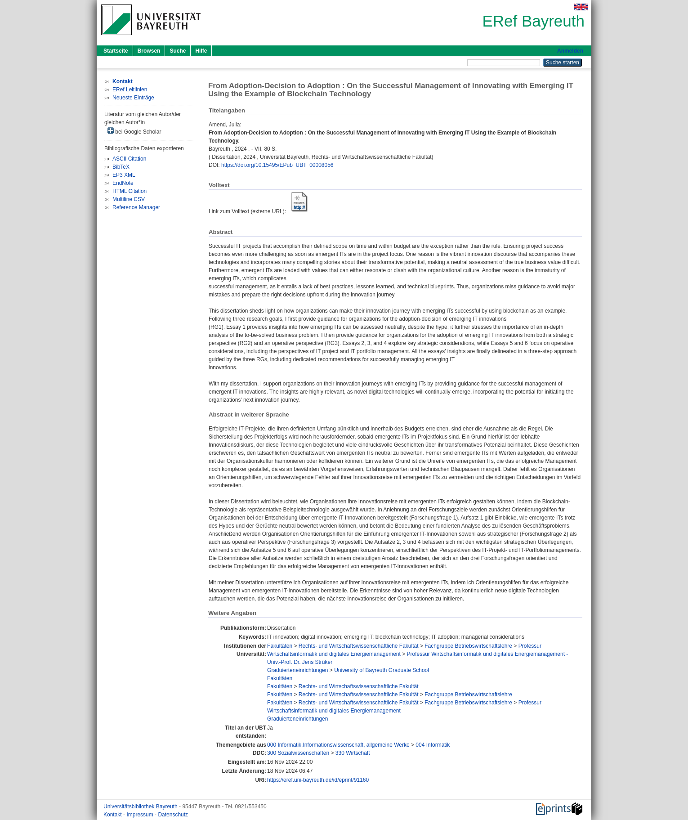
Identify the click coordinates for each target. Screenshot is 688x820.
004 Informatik (432, 745)
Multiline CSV (128, 199)
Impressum (140, 814)
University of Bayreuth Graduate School (381, 670)
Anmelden (570, 51)
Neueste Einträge (133, 97)
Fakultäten (279, 646)
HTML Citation (129, 191)
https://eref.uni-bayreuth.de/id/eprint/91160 (318, 780)
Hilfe (201, 51)
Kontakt (113, 814)
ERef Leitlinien (129, 89)
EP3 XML (123, 175)
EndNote (123, 183)
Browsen (149, 51)
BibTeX (121, 167)
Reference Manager (136, 207)
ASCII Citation (129, 159)
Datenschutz (173, 814)
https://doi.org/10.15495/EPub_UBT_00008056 (277, 165)
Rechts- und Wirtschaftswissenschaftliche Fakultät (359, 646)
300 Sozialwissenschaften (298, 753)
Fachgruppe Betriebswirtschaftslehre (468, 646)
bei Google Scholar (134, 131)
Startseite (115, 51)
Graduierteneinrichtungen (297, 670)
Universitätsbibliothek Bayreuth (141, 806)
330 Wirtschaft (352, 753)
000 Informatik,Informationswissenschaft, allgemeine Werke (338, 745)
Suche (178, 51)
